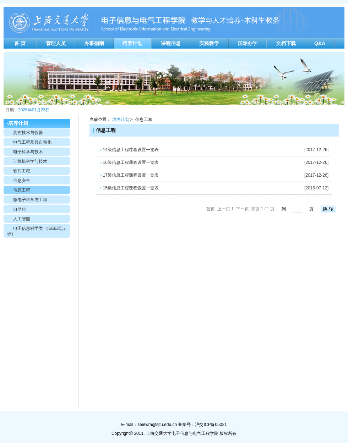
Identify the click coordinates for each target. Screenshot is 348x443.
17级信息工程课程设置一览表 (129, 175)
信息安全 (21, 180)
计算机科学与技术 (30, 161)
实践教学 (209, 43)
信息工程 (21, 190)
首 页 (20, 43)
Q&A (319, 43)
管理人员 (56, 43)
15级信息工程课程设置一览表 (129, 187)
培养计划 (132, 43)
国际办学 (247, 43)
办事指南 (94, 43)
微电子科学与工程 (30, 199)
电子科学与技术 (28, 151)
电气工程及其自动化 (32, 142)
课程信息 (171, 43)
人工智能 (21, 218)
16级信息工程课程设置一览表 (129, 162)
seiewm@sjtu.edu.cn (157, 424)
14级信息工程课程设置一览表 (129, 149)
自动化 (19, 209)
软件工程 (21, 170)
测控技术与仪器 (28, 132)
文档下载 (286, 43)
